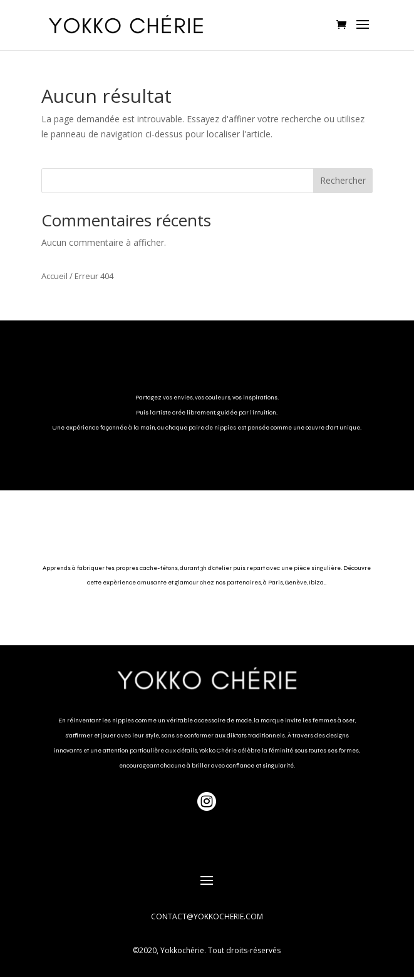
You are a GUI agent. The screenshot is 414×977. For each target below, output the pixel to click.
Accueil (54, 276)
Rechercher (343, 180)
